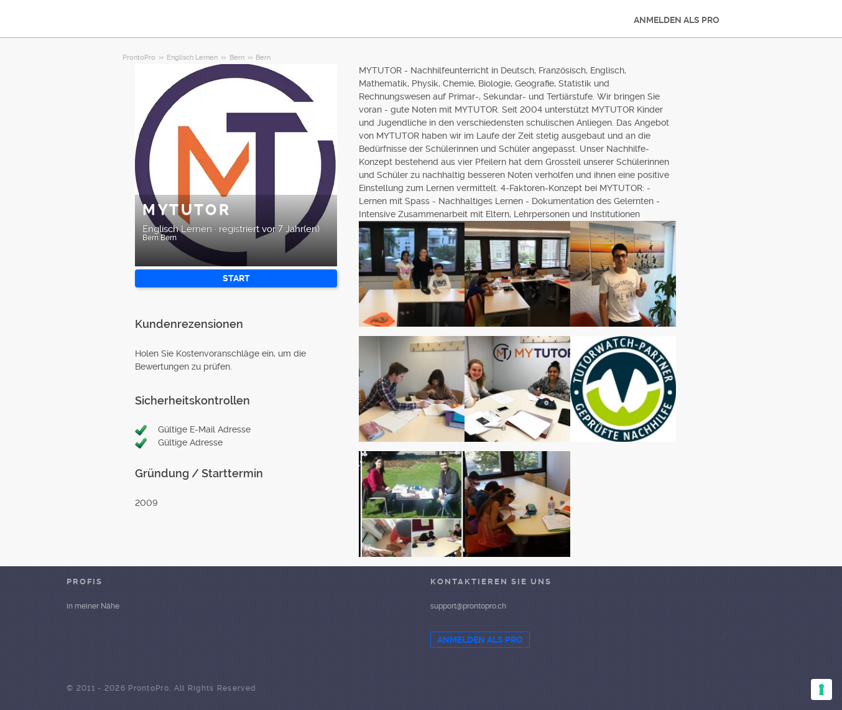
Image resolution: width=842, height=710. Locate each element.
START (236, 278)
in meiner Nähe (93, 606)
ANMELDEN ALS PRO (676, 20)
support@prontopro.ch (468, 606)
